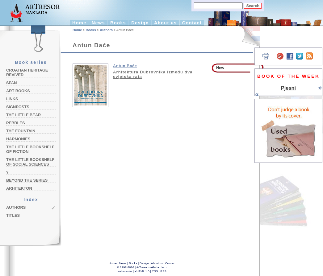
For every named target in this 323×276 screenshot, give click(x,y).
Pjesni (288, 88)
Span (11, 82)
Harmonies (18, 139)
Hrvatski (247, 36)
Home (79, 22)
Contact (192, 22)
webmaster (125, 271)
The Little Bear (23, 115)
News (98, 22)
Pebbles (15, 123)
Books (118, 22)
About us (165, 22)
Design (140, 22)
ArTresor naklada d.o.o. (151, 267)
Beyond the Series (27, 180)
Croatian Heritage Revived (27, 72)
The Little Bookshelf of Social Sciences (30, 162)
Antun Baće (125, 66)
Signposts (17, 107)
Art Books (18, 91)
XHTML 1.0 (142, 271)
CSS (155, 271)
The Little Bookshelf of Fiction (30, 149)
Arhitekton (19, 188)
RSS (163, 271)
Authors (16, 207)
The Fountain (20, 131)
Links (12, 99)
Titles (13, 215)
